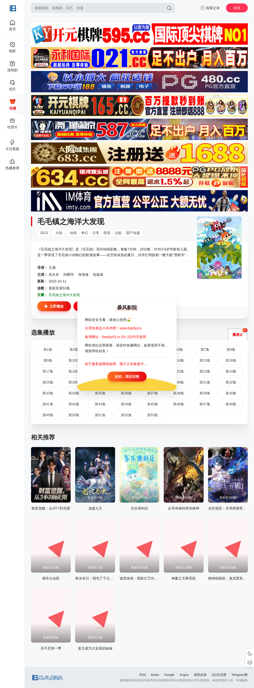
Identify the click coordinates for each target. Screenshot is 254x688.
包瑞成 (98, 274)
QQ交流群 (219, 675)
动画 (73, 233)
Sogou (184, 675)
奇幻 (84, 233)
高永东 (54, 274)
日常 (95, 233)
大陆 (58, 233)
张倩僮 (83, 274)
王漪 (52, 268)
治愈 (118, 233)
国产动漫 (133, 233)
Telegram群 (239, 675)
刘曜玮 (68, 274)
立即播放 (54, 306)
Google (169, 675)
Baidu (155, 675)
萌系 (106, 233)
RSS (142, 675)
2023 (44, 233)
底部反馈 (200, 675)
